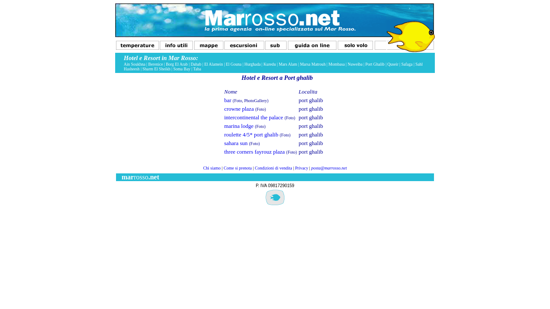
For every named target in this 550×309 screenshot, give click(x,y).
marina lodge (239, 126)
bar (228, 100)
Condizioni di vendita (273, 168)
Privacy (302, 168)
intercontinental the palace (253, 117)
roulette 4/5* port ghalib (251, 134)
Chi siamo (212, 168)
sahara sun (236, 143)
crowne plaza (239, 109)
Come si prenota (238, 168)
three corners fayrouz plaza (254, 151)
